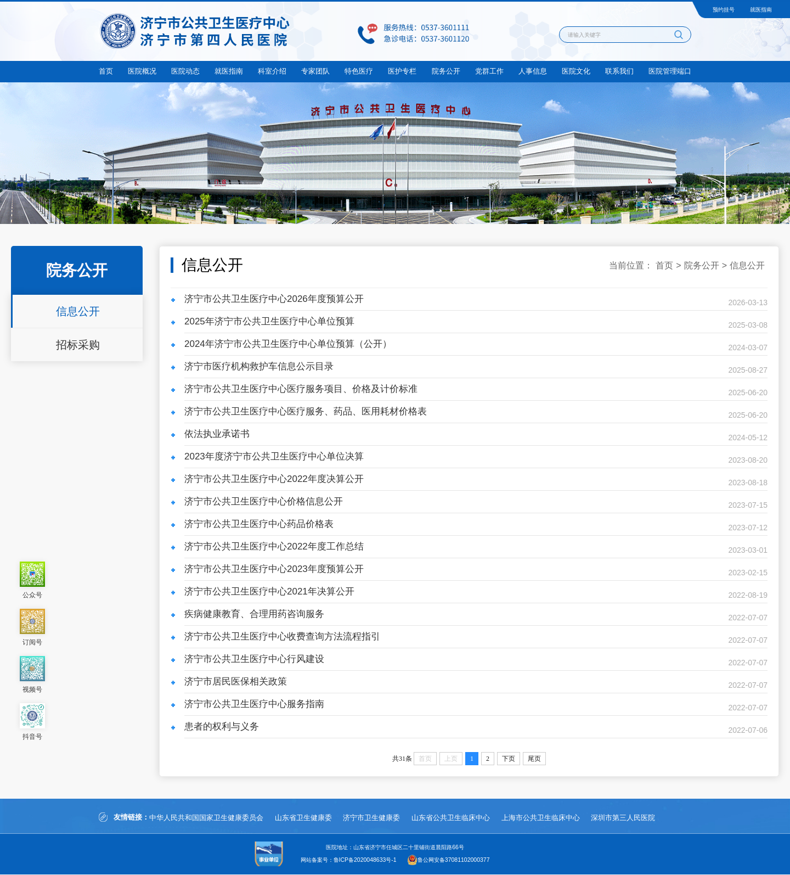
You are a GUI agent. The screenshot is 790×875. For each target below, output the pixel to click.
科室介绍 (272, 71)
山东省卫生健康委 (306, 818)
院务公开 (446, 71)
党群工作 (489, 71)
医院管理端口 (669, 71)
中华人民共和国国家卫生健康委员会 (206, 818)
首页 (106, 71)
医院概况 (142, 71)
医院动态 (185, 71)
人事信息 (532, 71)
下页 (508, 758)
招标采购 (78, 345)
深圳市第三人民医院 (640, 818)
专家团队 (315, 71)
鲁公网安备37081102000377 (453, 860)
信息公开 (78, 311)
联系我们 (619, 71)
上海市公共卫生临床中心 (554, 818)
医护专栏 (402, 71)
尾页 (534, 758)
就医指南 (761, 10)
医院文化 (576, 71)
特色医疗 (359, 71)
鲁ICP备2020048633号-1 (365, 860)
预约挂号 (724, 10)
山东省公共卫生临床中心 (461, 818)
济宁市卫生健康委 (378, 818)
